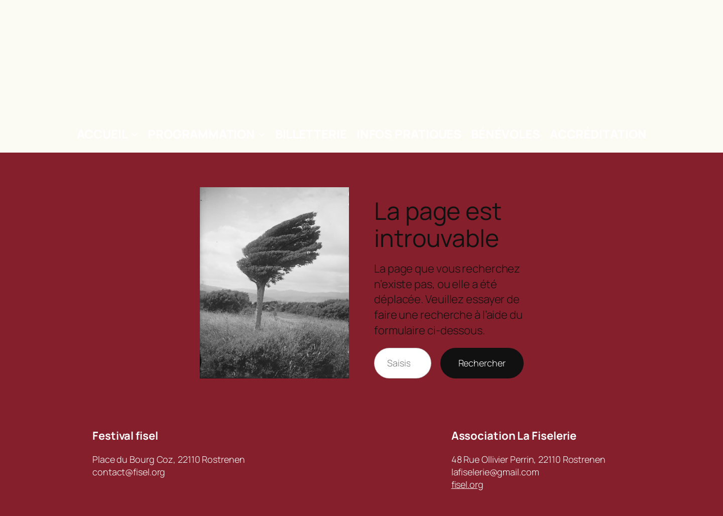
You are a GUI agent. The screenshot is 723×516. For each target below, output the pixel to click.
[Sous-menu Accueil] (134, 134)
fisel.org (467, 484)
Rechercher (482, 363)
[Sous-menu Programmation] (261, 134)
